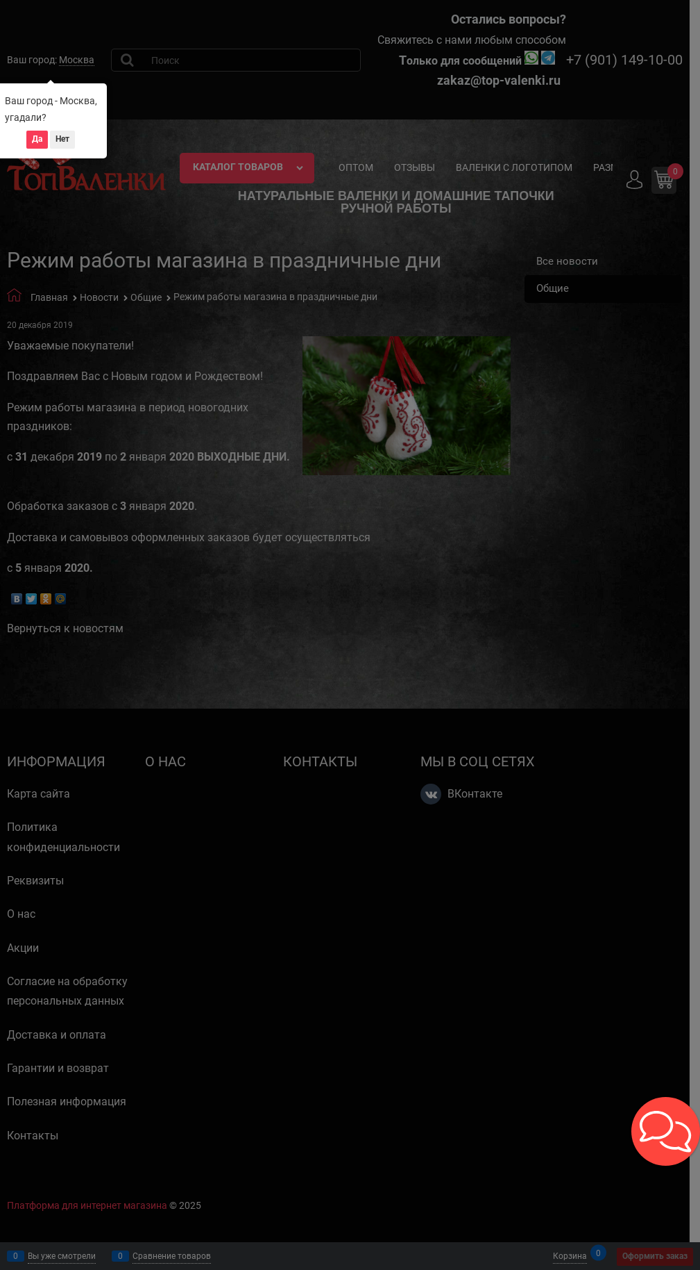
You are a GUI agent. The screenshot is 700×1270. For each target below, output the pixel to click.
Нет (62, 139)
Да (37, 139)
